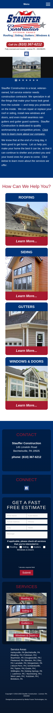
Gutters (29, 35)
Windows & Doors (25, 550)
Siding (19, 35)
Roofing (8, 35)
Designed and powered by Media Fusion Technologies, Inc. (26, 699)
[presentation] (24, 557)
